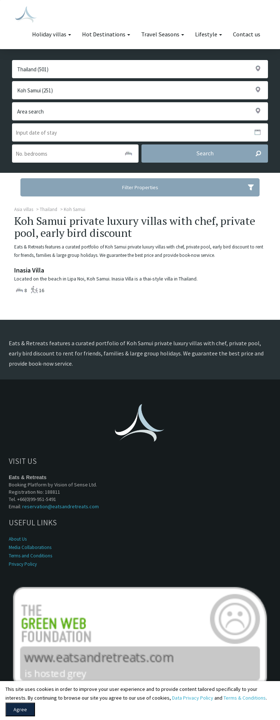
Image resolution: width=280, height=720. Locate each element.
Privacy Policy (23, 564)
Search (232, 153)
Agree (20, 709)
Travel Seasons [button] (162, 34)
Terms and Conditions (30, 556)
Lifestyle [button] (208, 34)
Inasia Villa (29, 270)
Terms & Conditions (244, 698)
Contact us (246, 34)
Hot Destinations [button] (106, 34)
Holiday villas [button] (51, 34)
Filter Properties (191, 187)
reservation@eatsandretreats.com (60, 506)
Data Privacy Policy (192, 698)
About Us (18, 539)
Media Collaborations (30, 547)
